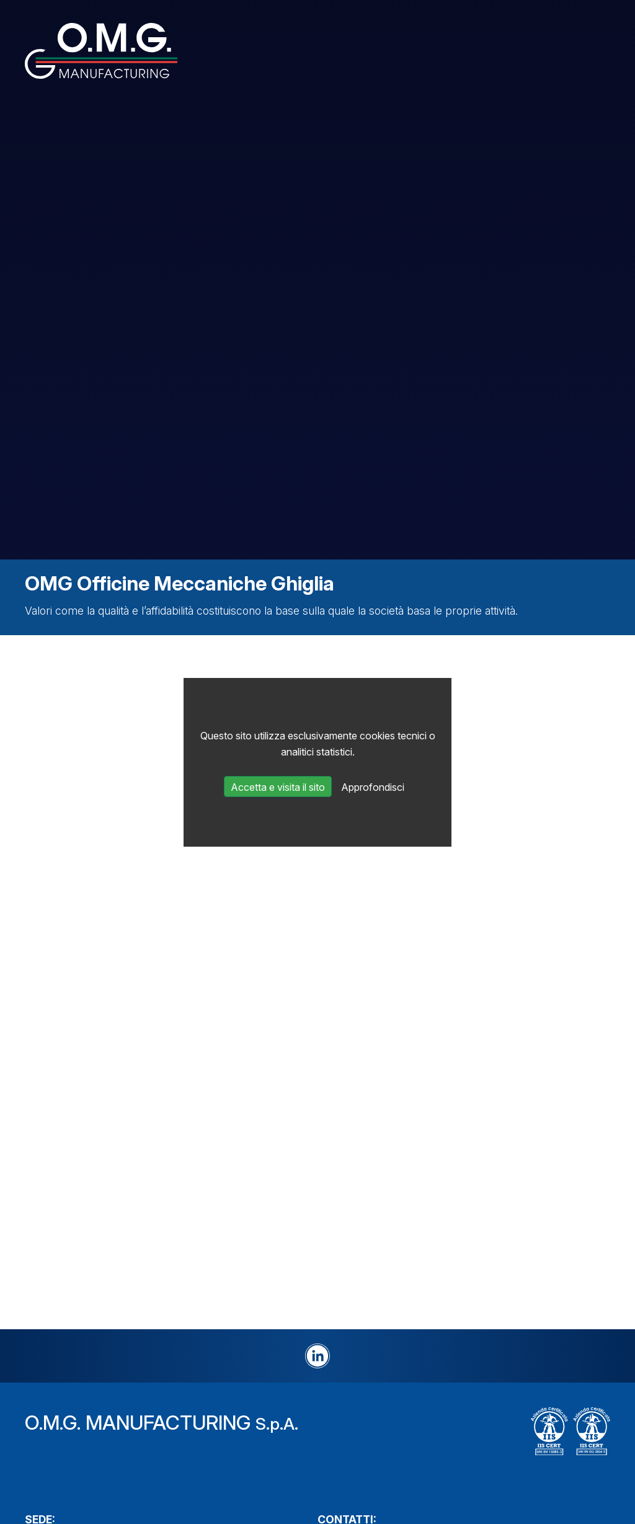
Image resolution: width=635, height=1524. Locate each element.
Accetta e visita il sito (278, 787)
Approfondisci (372, 787)
